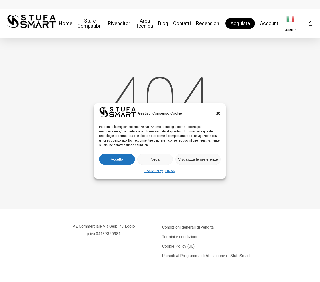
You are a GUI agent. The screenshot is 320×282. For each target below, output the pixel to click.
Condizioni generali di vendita (188, 227)
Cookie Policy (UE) (178, 246)
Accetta (117, 159)
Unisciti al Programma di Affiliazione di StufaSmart (206, 255)
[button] (218, 113)
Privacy (171, 171)
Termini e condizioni (179, 236)
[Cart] (310, 23)
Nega (155, 159)
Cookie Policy (153, 171)
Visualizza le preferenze (198, 159)
